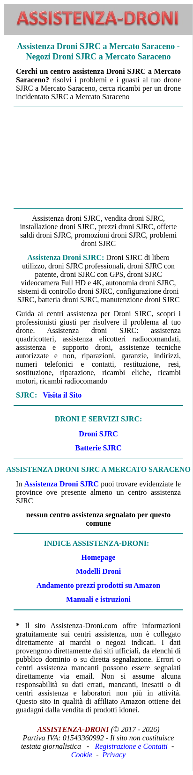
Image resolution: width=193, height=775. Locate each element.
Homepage (99, 557)
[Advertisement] (98, 157)
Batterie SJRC (98, 448)
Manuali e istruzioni (98, 599)
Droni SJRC (98, 434)
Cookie (81, 755)
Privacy (114, 755)
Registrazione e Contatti (131, 746)
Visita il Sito (62, 395)
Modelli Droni (98, 571)
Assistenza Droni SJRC (61, 484)
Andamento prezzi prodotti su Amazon (98, 585)
